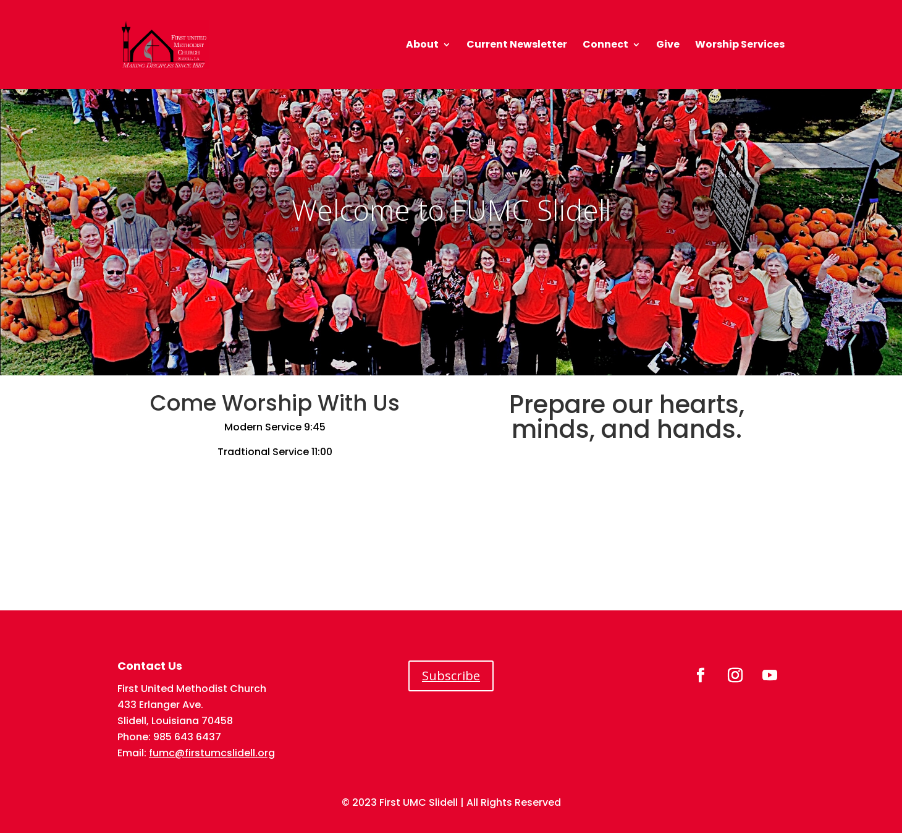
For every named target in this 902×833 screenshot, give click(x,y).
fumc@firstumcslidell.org (212, 753)
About (422, 45)
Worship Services (740, 45)
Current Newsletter (516, 45)
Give (668, 45)
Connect (605, 45)
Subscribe (451, 675)
